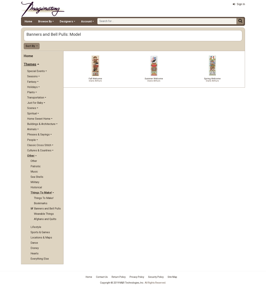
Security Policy (156, 277)
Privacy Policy (137, 277)
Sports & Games (40, 232)
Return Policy (119, 277)
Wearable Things (44, 213)
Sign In (239, 4)
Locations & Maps (41, 237)
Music (34, 171)
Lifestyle (36, 227)
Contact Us (102, 277)
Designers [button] (66, 21)
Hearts (35, 253)
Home (28, 21)
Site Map (172, 277)
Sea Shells (37, 176)
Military (35, 182)
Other (34, 161)
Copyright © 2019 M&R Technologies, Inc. (122, 282)
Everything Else (40, 258)
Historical (36, 187)
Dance (34, 242)
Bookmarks (40, 203)
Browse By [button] (45, 21)
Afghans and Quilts (45, 219)
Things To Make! (44, 198)
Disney (35, 248)
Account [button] (86, 21)
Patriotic (36, 166)
